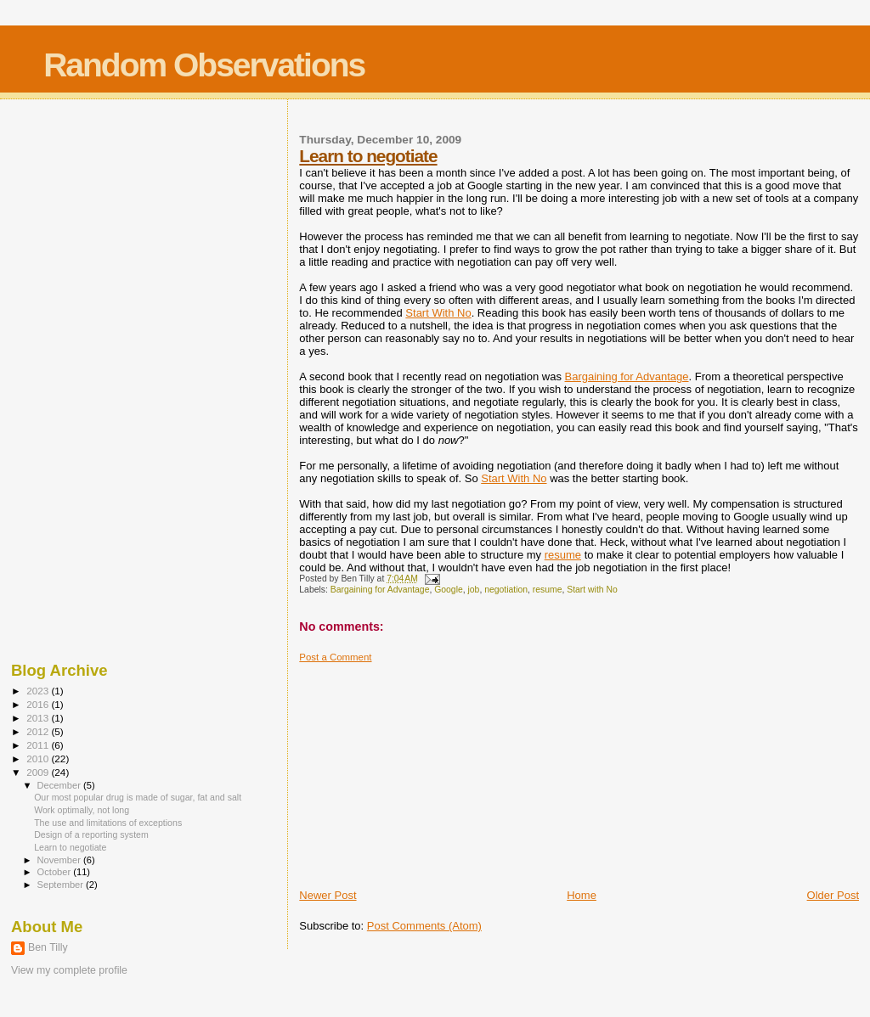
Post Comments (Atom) (424, 925)
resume (563, 554)
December (60, 785)
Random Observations (203, 65)
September (62, 884)
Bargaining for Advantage (627, 376)
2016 (38, 704)
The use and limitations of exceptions (108, 823)
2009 (38, 772)
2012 (38, 731)
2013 (38, 717)
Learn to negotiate (368, 156)
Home (581, 895)
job (474, 589)
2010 (38, 758)
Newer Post (327, 895)
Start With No (438, 312)
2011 (38, 744)
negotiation (506, 589)
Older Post (833, 895)
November (60, 860)
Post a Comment (335, 657)
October (55, 872)
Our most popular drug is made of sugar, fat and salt (137, 797)
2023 (38, 690)
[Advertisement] (426, 769)
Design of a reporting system (91, 834)
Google (448, 589)
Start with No (592, 589)
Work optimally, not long (81, 810)
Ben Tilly (48, 947)
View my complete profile (69, 970)
